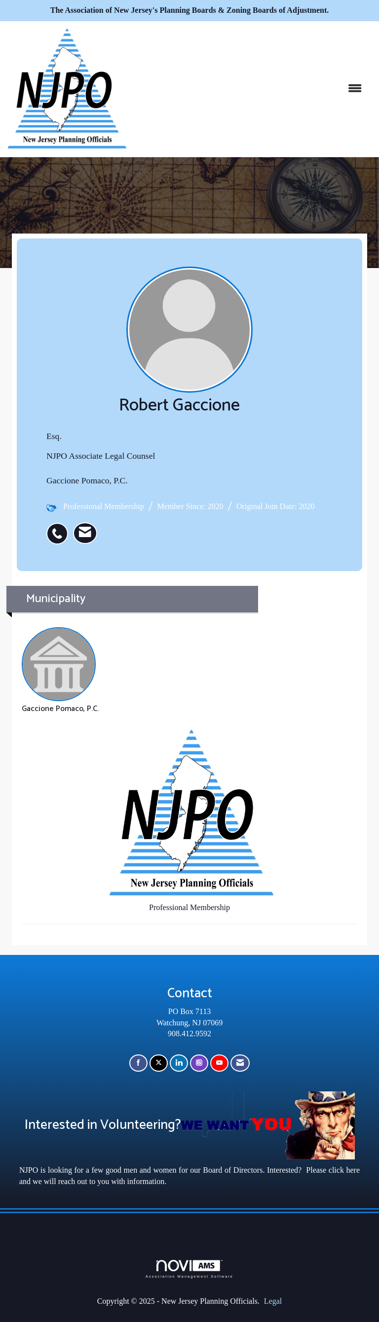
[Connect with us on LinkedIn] (179, 1063)
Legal (273, 1301)
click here (344, 1170)
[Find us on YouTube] (219, 1063)
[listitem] (59, 528)
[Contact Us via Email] (240, 1063)
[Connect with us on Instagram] (199, 1063)
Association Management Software (189, 1269)
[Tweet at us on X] (159, 1063)
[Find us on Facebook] (138, 1063)
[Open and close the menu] (249, 89)
